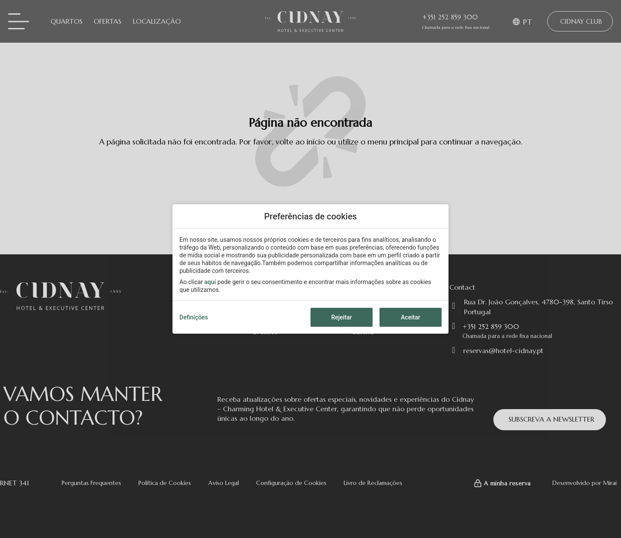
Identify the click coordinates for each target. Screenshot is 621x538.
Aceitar (410, 317)
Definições (193, 317)
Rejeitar (341, 317)
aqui (210, 281)
